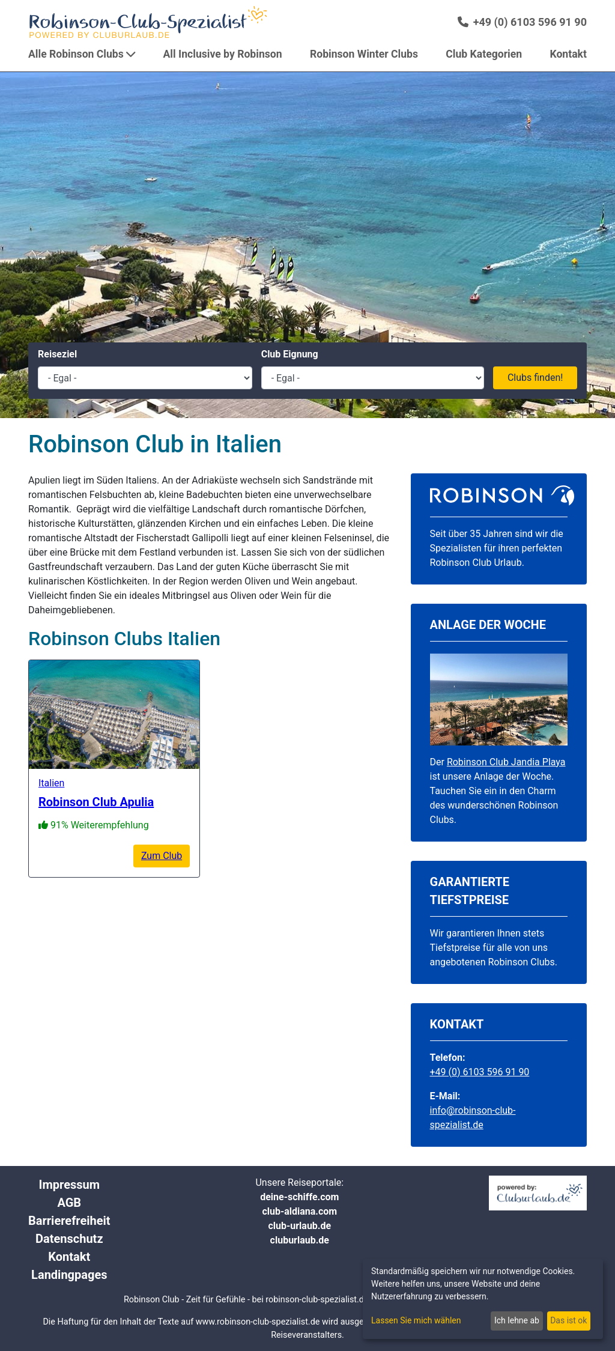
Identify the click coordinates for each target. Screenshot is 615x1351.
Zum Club (161, 855)
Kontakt (69, 1256)
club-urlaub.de (299, 1225)
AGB (69, 1202)
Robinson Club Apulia (96, 802)
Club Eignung (289, 354)
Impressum (69, 1184)
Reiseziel (57, 354)
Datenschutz (69, 1238)
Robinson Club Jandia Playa (506, 762)
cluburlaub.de (299, 1240)
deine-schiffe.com (299, 1197)
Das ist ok (568, 1320)
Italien (51, 783)
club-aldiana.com (299, 1211)
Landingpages (69, 1275)
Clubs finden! (535, 377)
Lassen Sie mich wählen (416, 1320)
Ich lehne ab (516, 1320)
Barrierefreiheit (69, 1220)
